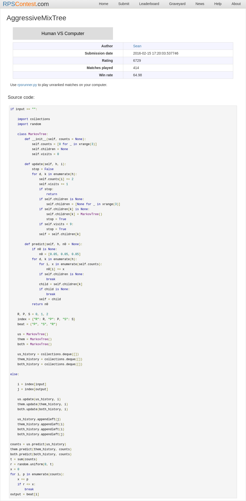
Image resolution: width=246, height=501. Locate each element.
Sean (137, 46)
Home (103, 4)
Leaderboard (149, 4)
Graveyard (177, 4)
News (200, 4)
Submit (123, 4)
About (236, 4)
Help (218, 4)
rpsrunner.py (27, 85)
